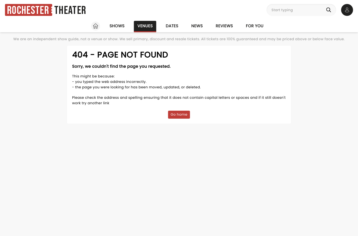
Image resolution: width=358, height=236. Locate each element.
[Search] (329, 9)
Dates (172, 26)
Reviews (224, 26)
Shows (116, 26)
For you (255, 26)
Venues (145, 26)
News (197, 26)
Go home (179, 114)
